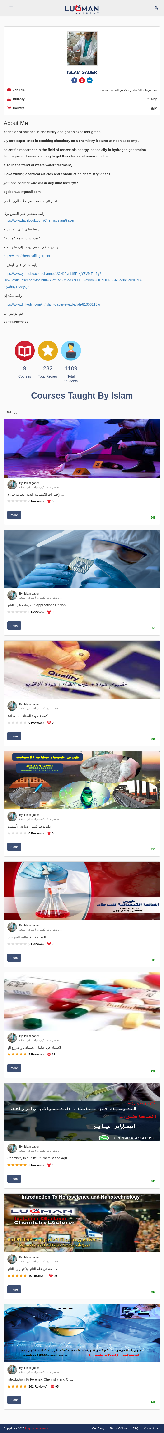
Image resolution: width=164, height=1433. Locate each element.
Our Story (98, 1428)
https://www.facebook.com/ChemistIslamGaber (39, 220)
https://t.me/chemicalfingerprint (27, 256)
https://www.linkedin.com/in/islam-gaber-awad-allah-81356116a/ (52, 304)
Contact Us (151, 1428)
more (14, 515)
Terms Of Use (118, 1428)
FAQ (135, 1428)
